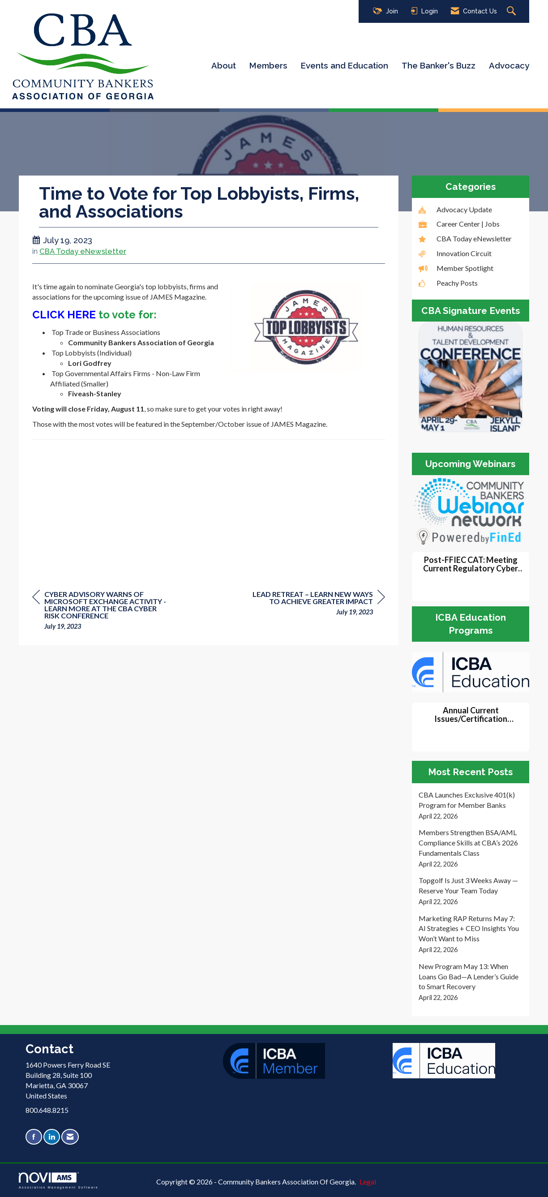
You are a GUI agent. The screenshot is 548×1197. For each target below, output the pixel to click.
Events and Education (344, 65)
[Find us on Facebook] (34, 1137)
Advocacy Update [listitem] (455, 209)
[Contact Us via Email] (70, 1137)
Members (268, 65)
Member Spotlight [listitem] (456, 268)
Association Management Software (58, 1180)
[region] (318, 604)
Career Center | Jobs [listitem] (459, 223)
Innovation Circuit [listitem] (455, 253)
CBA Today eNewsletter (82, 251)
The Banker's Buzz (438, 65)
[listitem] (471, 805)
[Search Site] (512, 11)
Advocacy (509, 65)
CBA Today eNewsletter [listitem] (465, 238)
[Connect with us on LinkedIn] (51, 1137)
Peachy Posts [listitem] (448, 283)
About (223, 65)
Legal (368, 1181)
